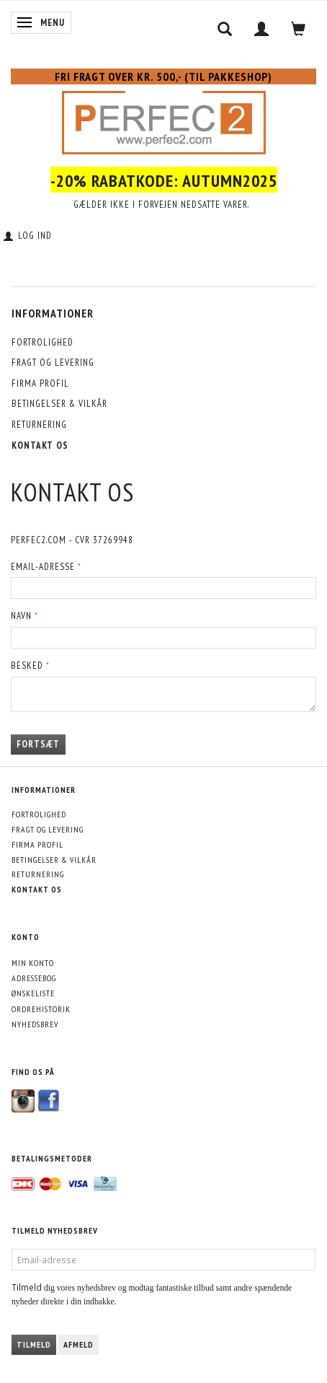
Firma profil (40, 383)
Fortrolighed (42, 342)
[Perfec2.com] (164, 119)
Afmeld (78, 1344)
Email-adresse (43, 567)
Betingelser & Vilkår (59, 404)
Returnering (39, 424)
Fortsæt (38, 744)
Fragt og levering (53, 362)
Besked (27, 665)
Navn (21, 616)
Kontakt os (40, 445)
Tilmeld (34, 1344)
